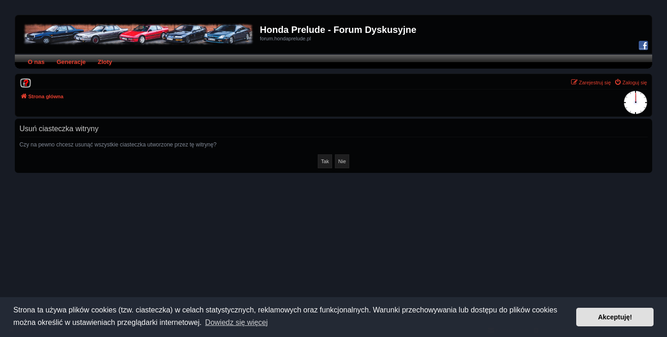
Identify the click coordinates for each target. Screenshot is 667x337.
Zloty (105, 61)
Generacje (71, 61)
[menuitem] (25, 82)
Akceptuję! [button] (615, 317)
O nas (36, 61)
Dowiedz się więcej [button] (236, 322)
